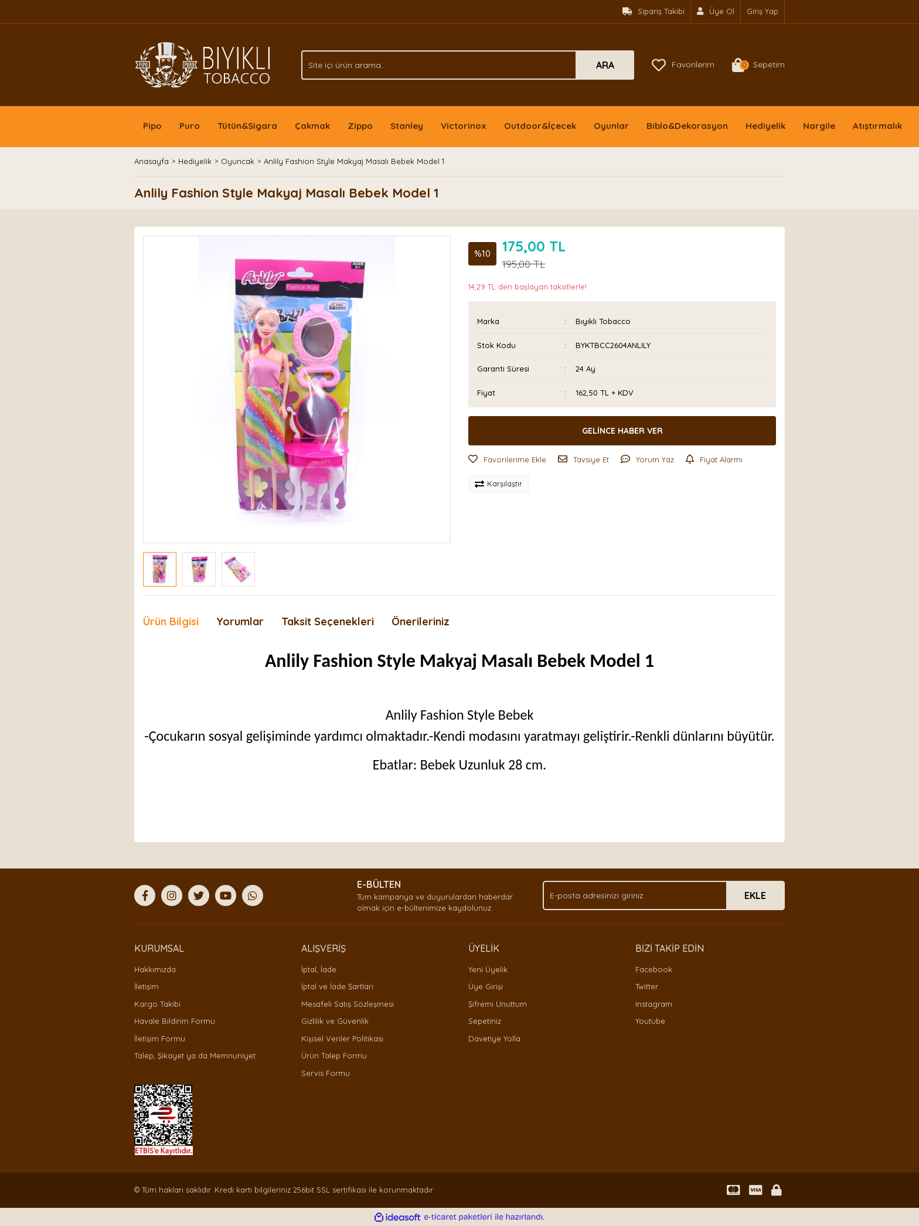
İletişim (146, 986)
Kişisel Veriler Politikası (342, 1038)
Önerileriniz (421, 621)
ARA (605, 65)
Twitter (646, 986)
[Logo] (202, 64)
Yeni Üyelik (488, 969)
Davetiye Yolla (494, 1038)
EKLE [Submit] (755, 895)
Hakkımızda (155, 969)
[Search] (467, 65)
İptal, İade (318, 969)
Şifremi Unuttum (497, 1004)
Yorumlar (240, 621)
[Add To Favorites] (507, 460)
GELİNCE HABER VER (622, 430)
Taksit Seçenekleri (327, 621)
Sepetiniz (484, 1021)
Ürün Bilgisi (171, 621)
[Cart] (758, 65)
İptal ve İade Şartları (337, 986)
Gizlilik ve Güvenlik (335, 1021)
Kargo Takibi (157, 1004)
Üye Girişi (485, 986)
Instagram (653, 1004)
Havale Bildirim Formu (174, 1021)
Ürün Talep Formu (334, 1055)
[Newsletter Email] (664, 895)
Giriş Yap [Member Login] (762, 11)
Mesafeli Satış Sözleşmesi (347, 1004)
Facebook (653, 969)
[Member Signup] (716, 11)
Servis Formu (325, 1073)
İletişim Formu (159, 1038)
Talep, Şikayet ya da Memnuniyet (195, 1055)
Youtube (650, 1021)
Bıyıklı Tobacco (603, 321)
